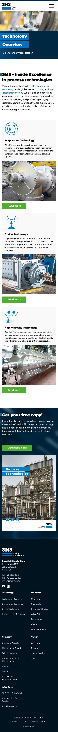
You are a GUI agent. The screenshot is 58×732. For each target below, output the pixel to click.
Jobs (33, 658)
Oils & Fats (36, 614)
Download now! (17, 447)
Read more (14, 206)
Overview (35, 599)
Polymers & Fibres (39, 609)
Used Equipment (10, 706)
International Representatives (9, 677)
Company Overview (11, 643)
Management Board (11, 648)
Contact (6, 671)
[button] (51, 6)
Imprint (15, 721)
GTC (25, 721)
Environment (37, 619)
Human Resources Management (10, 659)
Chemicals (36, 604)
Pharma (35, 624)
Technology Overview (12, 599)
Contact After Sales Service (11, 699)
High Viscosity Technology (20, 327)
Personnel (35, 648)
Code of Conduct (39, 721)
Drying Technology (16, 234)
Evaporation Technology (19, 140)
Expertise (6, 666)
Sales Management (11, 653)
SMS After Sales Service (13, 693)
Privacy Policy (29, 726)
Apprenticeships (38, 653)
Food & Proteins (38, 629)
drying (41, 89)
